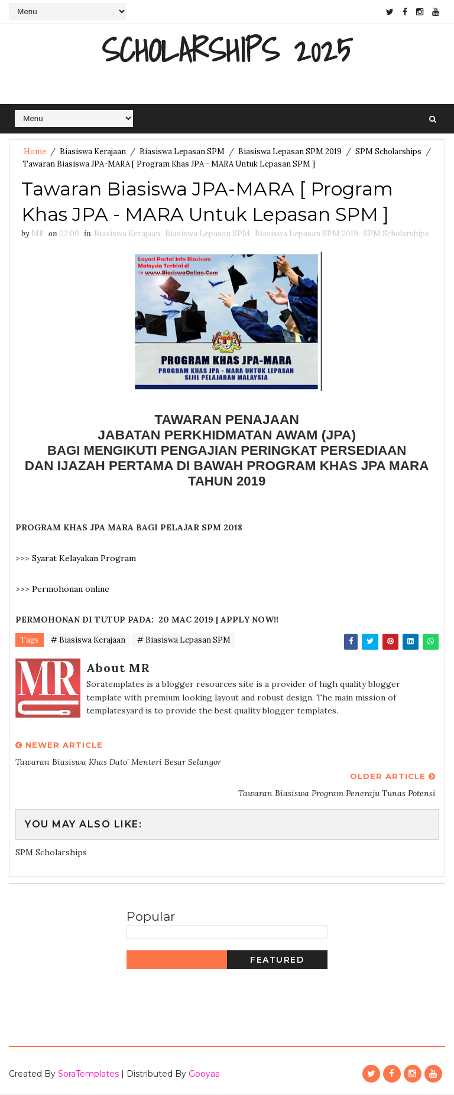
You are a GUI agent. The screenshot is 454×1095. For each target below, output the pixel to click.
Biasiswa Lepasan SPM (182, 151)
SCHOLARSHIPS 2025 (227, 50)
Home (35, 151)
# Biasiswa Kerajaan (88, 641)
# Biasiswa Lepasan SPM (184, 641)
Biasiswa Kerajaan (93, 151)
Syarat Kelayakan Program (84, 559)
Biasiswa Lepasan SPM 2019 (290, 151)
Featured (277, 960)
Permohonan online (72, 590)
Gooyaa (204, 1074)
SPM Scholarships (388, 151)
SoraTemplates (88, 1074)
